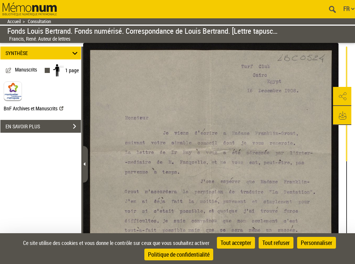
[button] (342, 96)
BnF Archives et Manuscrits (33, 108)
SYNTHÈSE (42, 53)
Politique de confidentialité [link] (179, 254)
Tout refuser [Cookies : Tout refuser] (276, 243)
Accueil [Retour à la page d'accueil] (14, 21)
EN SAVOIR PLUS (43, 126)
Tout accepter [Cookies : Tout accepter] (236, 243)
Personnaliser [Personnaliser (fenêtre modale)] (316, 243)
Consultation (39, 21)
